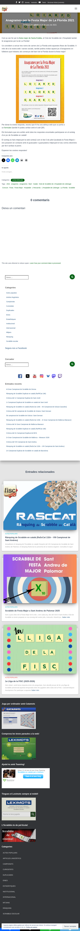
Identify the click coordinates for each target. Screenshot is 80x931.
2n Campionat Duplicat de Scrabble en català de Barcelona (27, 451)
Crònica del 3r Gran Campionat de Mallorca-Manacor (25, 424)
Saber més (66, 617)
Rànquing (9, 337)
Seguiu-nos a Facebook (16, 348)
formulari (7, 128)
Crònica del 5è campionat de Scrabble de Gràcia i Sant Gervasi (28, 411)
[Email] (70, 929)
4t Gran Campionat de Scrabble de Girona (21, 389)
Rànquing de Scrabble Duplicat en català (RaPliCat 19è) (26, 393)
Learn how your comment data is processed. (45, 263)
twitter (19, 2)
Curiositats (10, 306)
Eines (8, 315)
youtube (40, 2)
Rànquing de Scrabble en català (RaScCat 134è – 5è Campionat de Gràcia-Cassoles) (36, 407)
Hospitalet (27, 188)
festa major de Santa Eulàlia (30, 38)
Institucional (10, 323)
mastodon (34, 2)
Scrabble (72, 188)
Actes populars (17, 180)
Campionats (10, 302)
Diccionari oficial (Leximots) (56, 2)
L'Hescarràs (36, 188)
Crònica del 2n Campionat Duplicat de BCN (21, 433)
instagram (22, 2)
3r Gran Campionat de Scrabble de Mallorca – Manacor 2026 (27, 437)
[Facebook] (10, 929)
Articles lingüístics (12, 297)
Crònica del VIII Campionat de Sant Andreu (21, 442)
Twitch (44, 2)
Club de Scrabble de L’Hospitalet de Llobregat (55, 184)
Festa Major (18, 188)
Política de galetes (31, 927)
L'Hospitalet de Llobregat (50, 188)
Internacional (10, 328)
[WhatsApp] (50, 929)
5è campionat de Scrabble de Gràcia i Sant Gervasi (24, 415)
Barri (30, 184)
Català (35, 184)
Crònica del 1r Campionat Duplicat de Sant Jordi (23, 398)
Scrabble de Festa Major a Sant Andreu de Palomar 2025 (32, 611)
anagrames (24, 184)
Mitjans (8, 332)
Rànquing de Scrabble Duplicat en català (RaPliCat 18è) (26, 429)
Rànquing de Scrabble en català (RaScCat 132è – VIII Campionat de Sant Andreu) (35, 446)
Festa (11, 188)
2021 (8, 184)
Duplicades (10, 310)
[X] (30, 929)
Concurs (5, 188)
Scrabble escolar (12, 341)
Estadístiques (11, 319)
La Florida (64, 188)
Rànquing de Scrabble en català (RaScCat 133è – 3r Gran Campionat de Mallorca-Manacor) (38, 420)
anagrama (14, 184)
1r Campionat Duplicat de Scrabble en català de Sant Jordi (27, 402)
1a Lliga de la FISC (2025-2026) (20, 681)
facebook (16, 2)
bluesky (27, 2)
